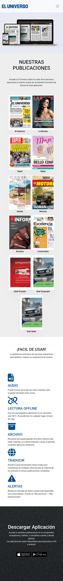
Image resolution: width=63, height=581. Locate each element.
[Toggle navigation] (57, 6)
